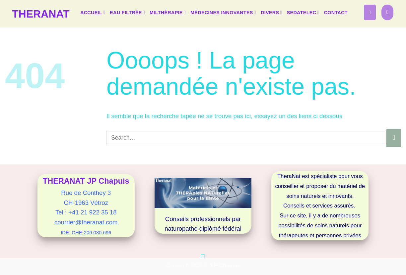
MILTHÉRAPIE (168, 12)
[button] (370, 12)
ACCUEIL (92, 12)
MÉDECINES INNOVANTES (223, 12)
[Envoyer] (393, 138)
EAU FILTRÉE (127, 12)
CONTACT (336, 12)
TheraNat (41, 14)
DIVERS (271, 12)
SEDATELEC (303, 12)
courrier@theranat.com (85, 222)
